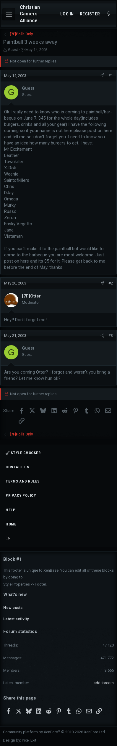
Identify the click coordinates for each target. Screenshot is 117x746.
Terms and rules (23, 481)
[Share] (102, 75)
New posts (12, 607)
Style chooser (23, 453)
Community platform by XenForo (54, 732)
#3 (110, 335)
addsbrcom (104, 683)
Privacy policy (21, 495)
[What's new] (109, 14)
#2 (110, 283)
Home (11, 524)
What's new (15, 594)
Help (10, 510)
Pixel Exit (29, 740)
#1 (110, 75)
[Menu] (8, 14)
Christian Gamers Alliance (30, 13)
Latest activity (16, 619)
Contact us (17, 467)
